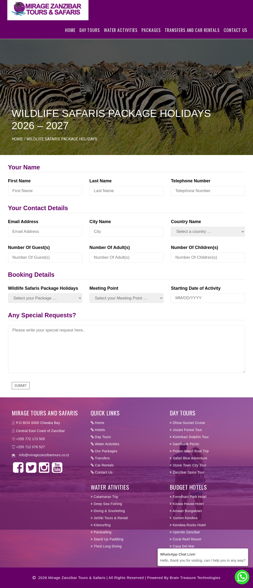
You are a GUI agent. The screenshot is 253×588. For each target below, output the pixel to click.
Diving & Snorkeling (108, 511)
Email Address (23, 221)
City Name (100, 221)
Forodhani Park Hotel (188, 497)
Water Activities (121, 37)
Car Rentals (102, 465)
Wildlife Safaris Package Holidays (43, 288)
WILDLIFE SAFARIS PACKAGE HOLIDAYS (61, 139)
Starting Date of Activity (195, 288)
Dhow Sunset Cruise (187, 423)
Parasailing (101, 532)
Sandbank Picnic (184, 444)
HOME (17, 139)
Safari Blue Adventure (188, 458)
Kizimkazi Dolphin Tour (189, 437)
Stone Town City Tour (188, 465)
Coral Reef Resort (185, 539)
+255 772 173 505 (30, 439)
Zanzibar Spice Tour (187, 472)
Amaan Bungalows (186, 511)
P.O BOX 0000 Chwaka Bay (38, 423)
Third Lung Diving (106, 546)
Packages (151, 37)
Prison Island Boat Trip (189, 451)
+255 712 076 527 (30, 447)
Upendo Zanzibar (185, 532)
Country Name (186, 221)
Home (70, 37)
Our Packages (104, 451)
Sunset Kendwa (184, 518)
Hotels (98, 430)
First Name (19, 180)
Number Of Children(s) (194, 247)
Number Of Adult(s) (109, 247)
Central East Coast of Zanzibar (40, 431)
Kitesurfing (101, 525)
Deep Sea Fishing (106, 504)
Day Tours (89, 37)
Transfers (100, 458)
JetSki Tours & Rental (109, 518)
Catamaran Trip (104, 497)
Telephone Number (190, 180)
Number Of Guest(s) (29, 247)
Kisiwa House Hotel (187, 504)
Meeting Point (103, 288)
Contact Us (235, 37)
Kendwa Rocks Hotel (188, 525)
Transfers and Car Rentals (192, 37)
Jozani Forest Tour (186, 430)
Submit (20, 386)
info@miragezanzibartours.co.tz (44, 455)
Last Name (100, 180)
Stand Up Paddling (107, 539)
